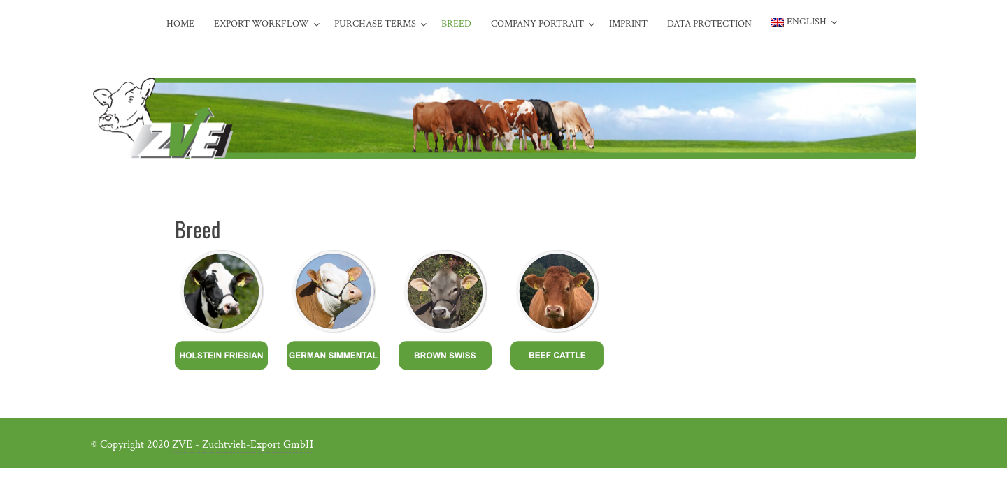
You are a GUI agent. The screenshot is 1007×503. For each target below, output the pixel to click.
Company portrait (537, 23)
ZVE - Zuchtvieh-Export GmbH (242, 444)
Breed (456, 23)
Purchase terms (375, 23)
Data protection (709, 23)
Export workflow (261, 23)
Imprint (628, 23)
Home (180, 23)
